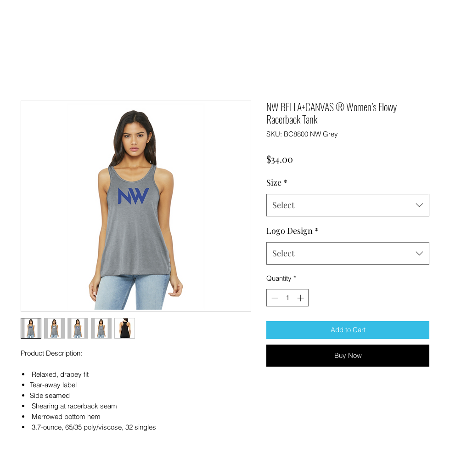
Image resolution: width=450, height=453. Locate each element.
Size (276, 182)
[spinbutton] (287, 297)
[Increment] (301, 297)
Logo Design (292, 230)
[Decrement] (274, 297)
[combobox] (347, 205)
